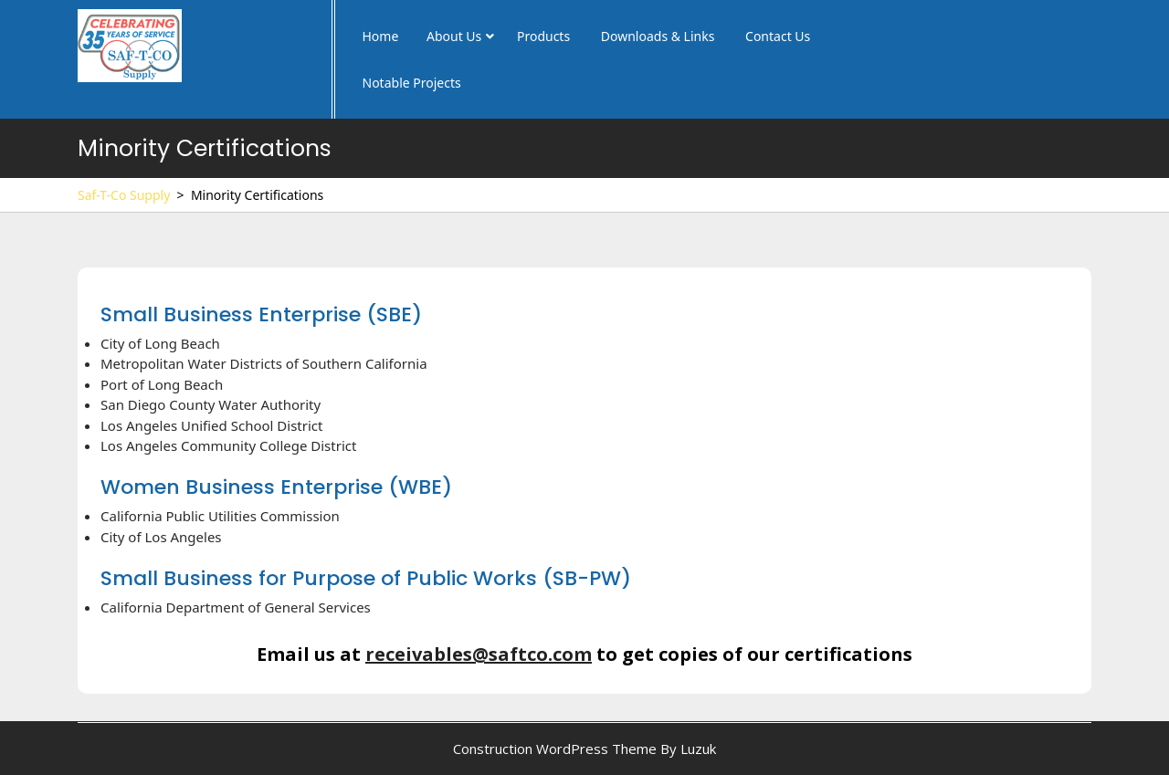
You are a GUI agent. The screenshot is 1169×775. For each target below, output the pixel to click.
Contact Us (777, 36)
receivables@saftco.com (478, 654)
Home (381, 36)
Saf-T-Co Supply (124, 195)
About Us (454, 36)
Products (543, 36)
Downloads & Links (658, 36)
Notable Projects (412, 82)
